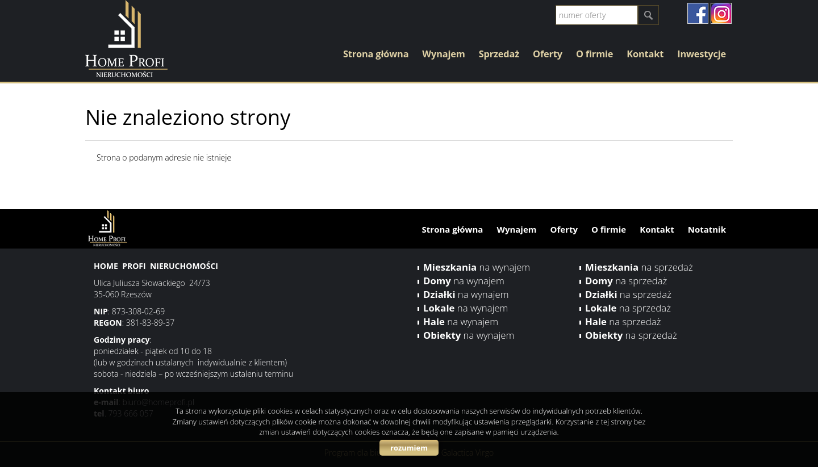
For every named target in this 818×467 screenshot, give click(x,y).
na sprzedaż (639, 267)
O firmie (594, 54)
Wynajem (443, 54)
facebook (697, 13)
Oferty (547, 54)
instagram (721, 13)
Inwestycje (701, 54)
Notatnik (707, 229)
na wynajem (476, 267)
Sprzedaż (499, 54)
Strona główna (375, 54)
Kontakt (645, 54)
